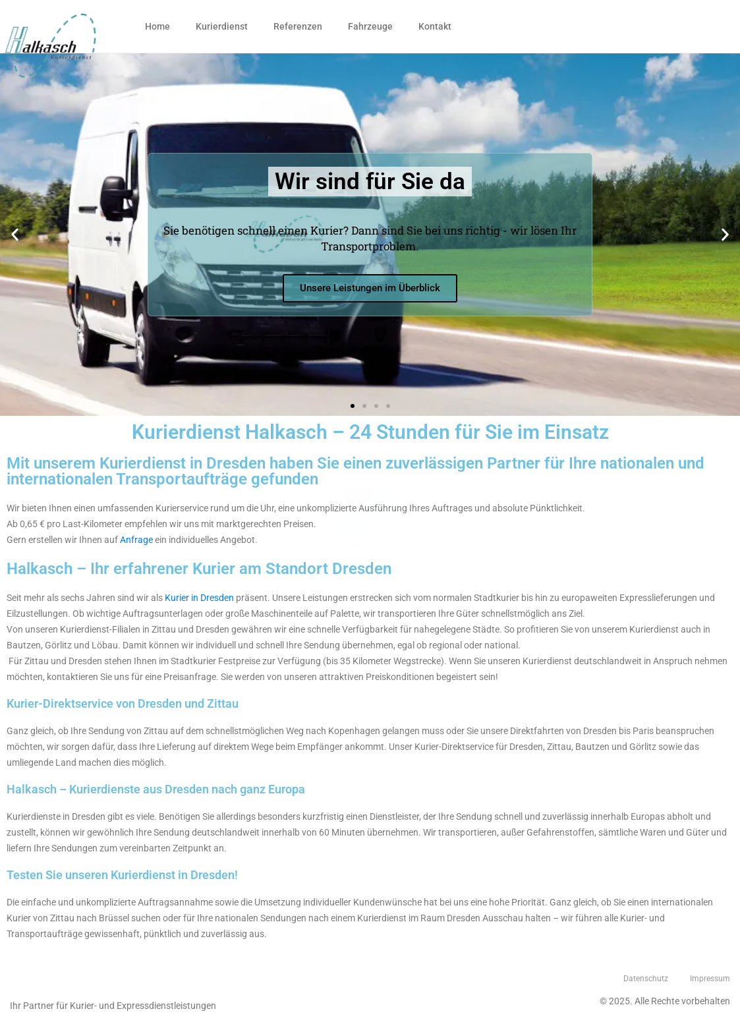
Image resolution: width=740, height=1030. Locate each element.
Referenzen (297, 26)
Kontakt (434, 26)
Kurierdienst (222, 26)
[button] (353, 406)
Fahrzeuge (370, 26)
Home (157, 26)
